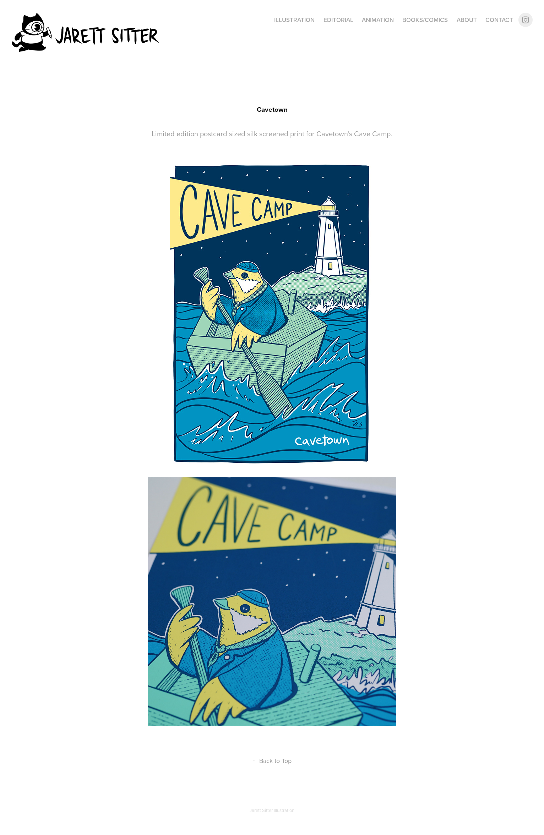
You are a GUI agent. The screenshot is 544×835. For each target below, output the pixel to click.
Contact (499, 20)
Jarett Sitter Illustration (272, 810)
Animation (378, 20)
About (467, 20)
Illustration (294, 20)
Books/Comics (425, 20)
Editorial (338, 20)
